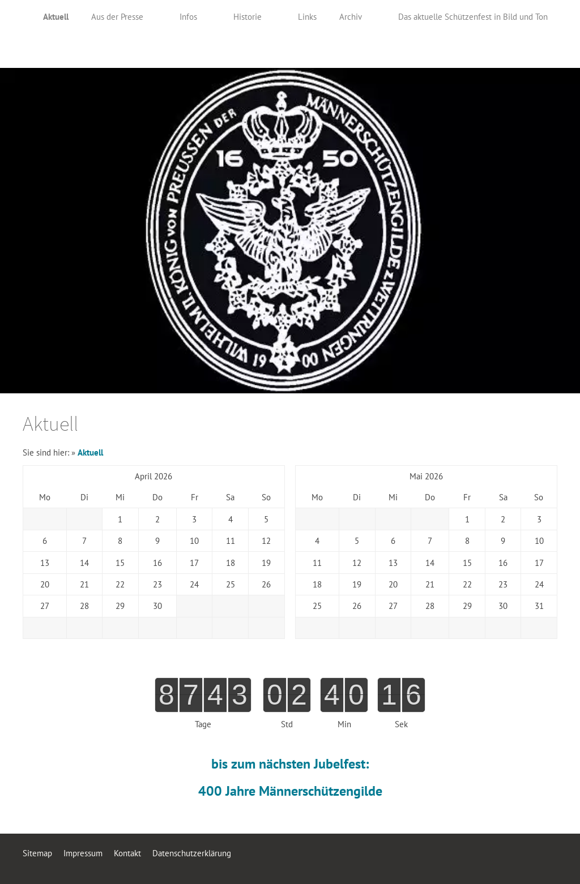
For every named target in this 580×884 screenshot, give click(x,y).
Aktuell (90, 452)
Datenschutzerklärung (191, 853)
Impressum (83, 853)
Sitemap (37, 853)
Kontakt (127, 853)
